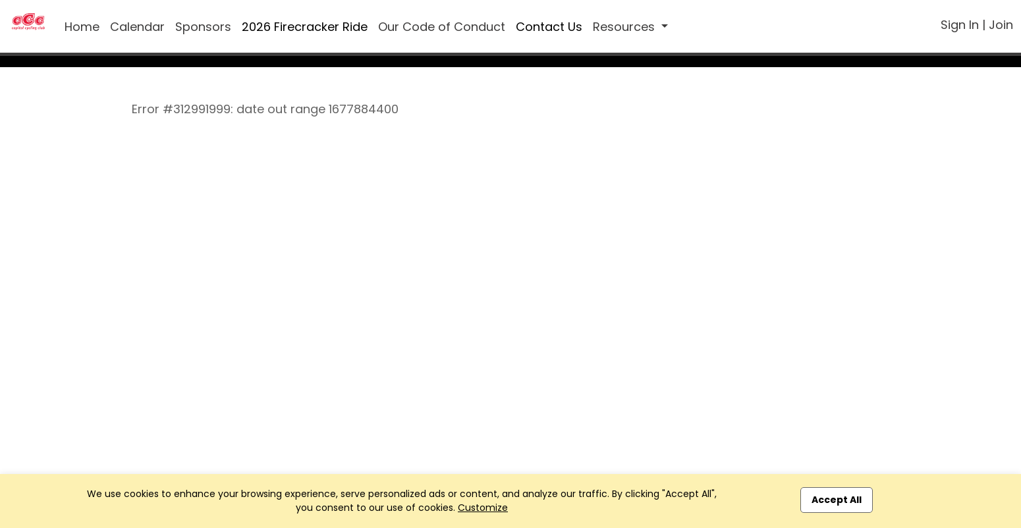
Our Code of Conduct (441, 26)
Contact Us (549, 26)
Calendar (137, 26)
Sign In (960, 24)
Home (82, 26)
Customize (483, 507)
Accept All (837, 499)
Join (1001, 24)
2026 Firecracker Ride (305, 26)
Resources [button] (625, 26)
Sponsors (203, 26)
